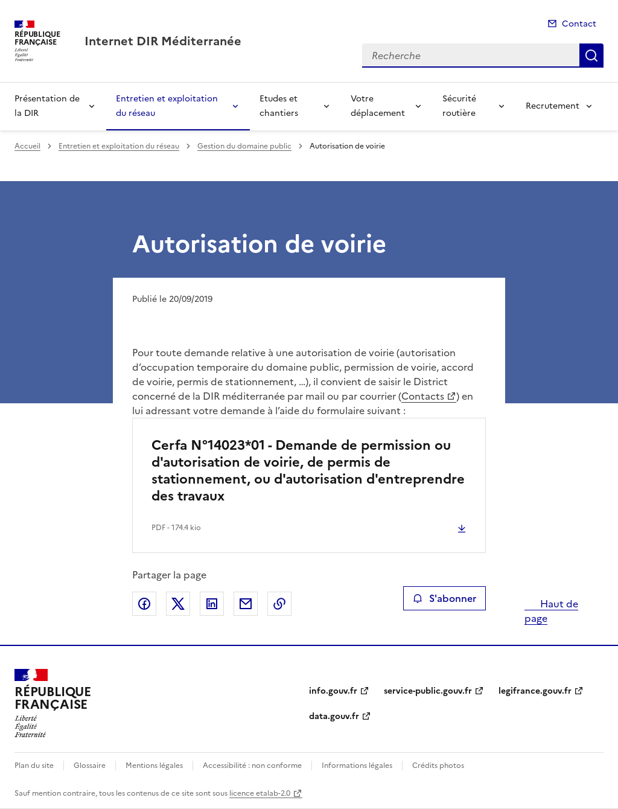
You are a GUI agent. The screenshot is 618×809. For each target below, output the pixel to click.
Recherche (591, 55)
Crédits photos (438, 765)
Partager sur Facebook (144, 604)
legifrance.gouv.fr (535, 691)
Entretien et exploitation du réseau (167, 106)
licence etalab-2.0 (259, 793)
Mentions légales (154, 765)
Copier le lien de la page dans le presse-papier (279, 604)
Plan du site (34, 765)
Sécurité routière (459, 106)
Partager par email (246, 604)
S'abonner (444, 598)
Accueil (27, 146)
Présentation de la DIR (47, 106)
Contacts (422, 396)
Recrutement (552, 106)
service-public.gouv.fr (428, 691)
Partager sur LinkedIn (212, 604)
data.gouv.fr (334, 716)
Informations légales (357, 765)
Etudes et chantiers (279, 106)
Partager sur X (178, 604)
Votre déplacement (378, 106)
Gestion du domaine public (244, 146)
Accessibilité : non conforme (252, 765)
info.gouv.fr (333, 691)
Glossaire (90, 765)
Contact (579, 24)
